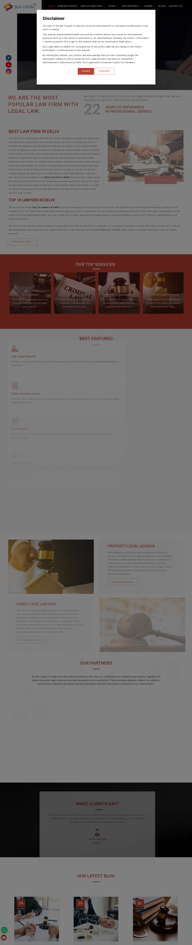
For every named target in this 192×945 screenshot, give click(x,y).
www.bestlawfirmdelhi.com (70, 34)
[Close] (86, 71)
